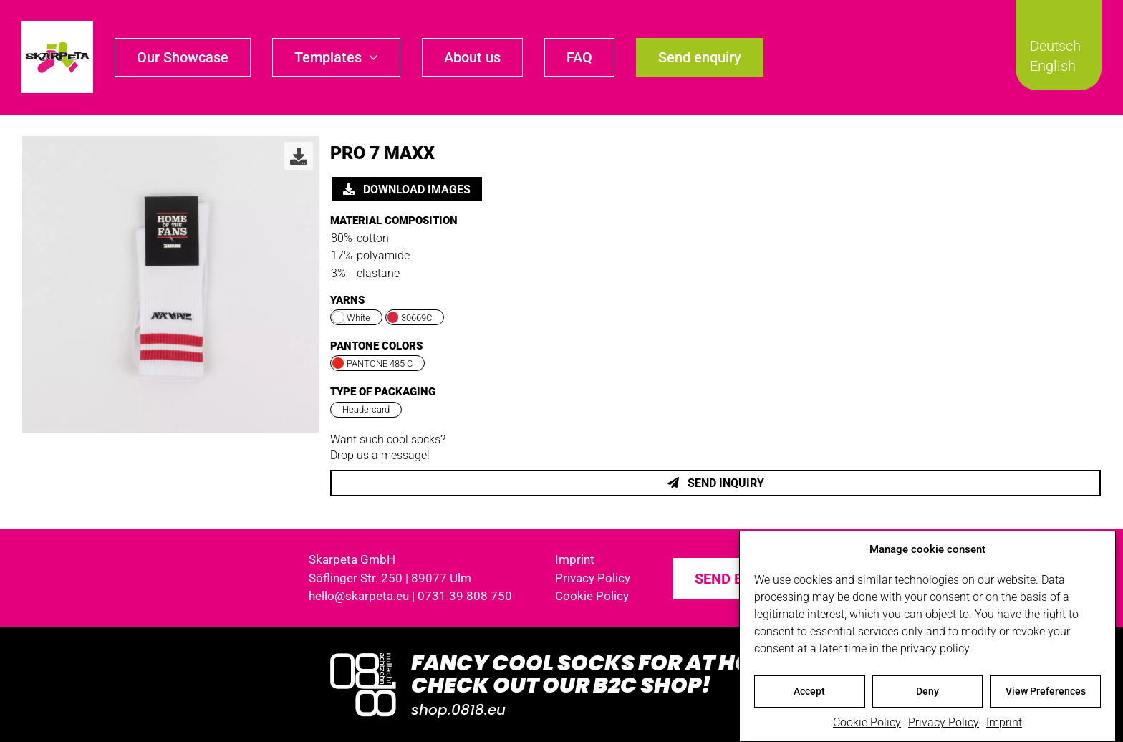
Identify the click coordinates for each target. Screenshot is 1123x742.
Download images (407, 189)
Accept (809, 693)
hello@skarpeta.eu (359, 596)
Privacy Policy (943, 724)
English (1053, 65)
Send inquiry (715, 483)
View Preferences (1046, 693)
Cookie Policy (867, 724)
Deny (927, 693)
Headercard (366, 409)
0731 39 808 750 (465, 596)
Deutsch (1055, 45)
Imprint (1004, 724)
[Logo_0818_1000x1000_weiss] (363, 654)
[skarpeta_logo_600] (57, 27)
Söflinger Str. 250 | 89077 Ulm (390, 578)
